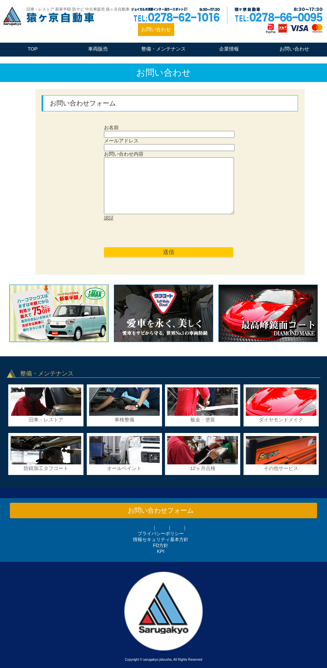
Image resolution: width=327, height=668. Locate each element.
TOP (33, 49)
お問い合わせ (156, 29)
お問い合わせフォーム (161, 510)
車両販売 (98, 49)
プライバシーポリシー (161, 533)
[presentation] (154, 234)
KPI (161, 551)
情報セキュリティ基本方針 (160, 539)
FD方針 (160, 545)
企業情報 (229, 49)
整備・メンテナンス (163, 49)
